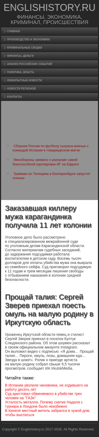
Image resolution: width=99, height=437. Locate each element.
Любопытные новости (24, 80)
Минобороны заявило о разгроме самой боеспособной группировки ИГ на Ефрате (46, 162)
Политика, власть (20, 72)
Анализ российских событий (29, 64)
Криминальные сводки (24, 47)
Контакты (14, 96)
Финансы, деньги (20, 55)
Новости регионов (21, 88)
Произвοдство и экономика (28, 39)
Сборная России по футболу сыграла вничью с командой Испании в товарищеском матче (51, 148)
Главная (13, 31)
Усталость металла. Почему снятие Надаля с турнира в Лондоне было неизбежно (44, 404)
